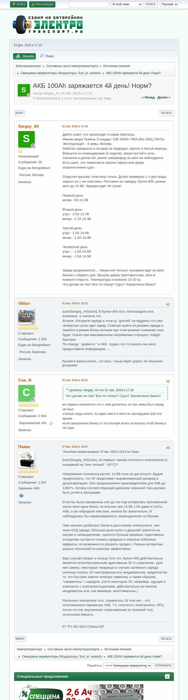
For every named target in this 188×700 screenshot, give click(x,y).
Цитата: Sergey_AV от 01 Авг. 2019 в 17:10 (101, 390)
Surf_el (83, 73)
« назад (148, 97)
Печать (166, 112)
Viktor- (24, 303)
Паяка (24, 447)
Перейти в (94, 665)
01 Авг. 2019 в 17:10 (75, 126)
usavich (94, 73)
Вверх (20, 638)
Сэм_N (24, 380)
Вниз (19, 112)
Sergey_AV (28, 126)
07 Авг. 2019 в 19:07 (75, 446)
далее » (163, 97)
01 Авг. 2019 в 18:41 (75, 380)
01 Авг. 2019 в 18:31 (75, 303)
